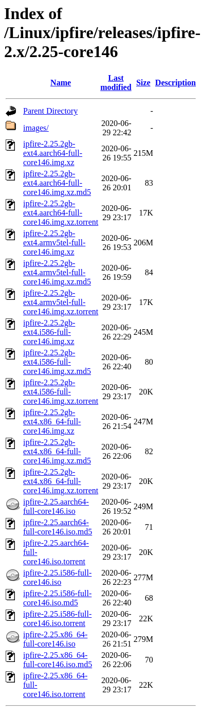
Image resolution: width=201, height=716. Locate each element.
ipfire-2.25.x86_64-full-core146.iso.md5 (57, 660)
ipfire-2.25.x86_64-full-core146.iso (55, 639)
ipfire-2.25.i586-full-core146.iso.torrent (57, 619)
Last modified (115, 83)
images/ (36, 127)
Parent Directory (50, 110)
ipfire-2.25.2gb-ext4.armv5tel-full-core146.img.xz (54, 242)
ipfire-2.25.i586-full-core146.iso (57, 577)
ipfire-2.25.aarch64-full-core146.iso (56, 506)
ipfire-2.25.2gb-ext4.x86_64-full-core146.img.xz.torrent (60, 481)
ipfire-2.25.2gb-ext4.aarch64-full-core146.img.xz (52, 153)
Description (175, 82)
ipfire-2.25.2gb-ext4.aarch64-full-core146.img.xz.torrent (60, 212)
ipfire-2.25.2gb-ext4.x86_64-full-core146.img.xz (52, 421)
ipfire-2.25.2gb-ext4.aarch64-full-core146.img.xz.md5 (57, 182)
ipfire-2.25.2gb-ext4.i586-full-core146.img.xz (49, 332)
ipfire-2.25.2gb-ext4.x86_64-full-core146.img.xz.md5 (57, 451)
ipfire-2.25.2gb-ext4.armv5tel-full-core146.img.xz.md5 (57, 272)
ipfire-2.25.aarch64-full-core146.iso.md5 (57, 527)
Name (60, 82)
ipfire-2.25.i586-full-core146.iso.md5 (57, 598)
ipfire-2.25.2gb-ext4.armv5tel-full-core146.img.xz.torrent (60, 302)
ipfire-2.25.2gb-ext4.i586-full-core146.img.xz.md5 (57, 361)
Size (143, 82)
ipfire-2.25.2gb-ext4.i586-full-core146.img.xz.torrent (60, 391)
